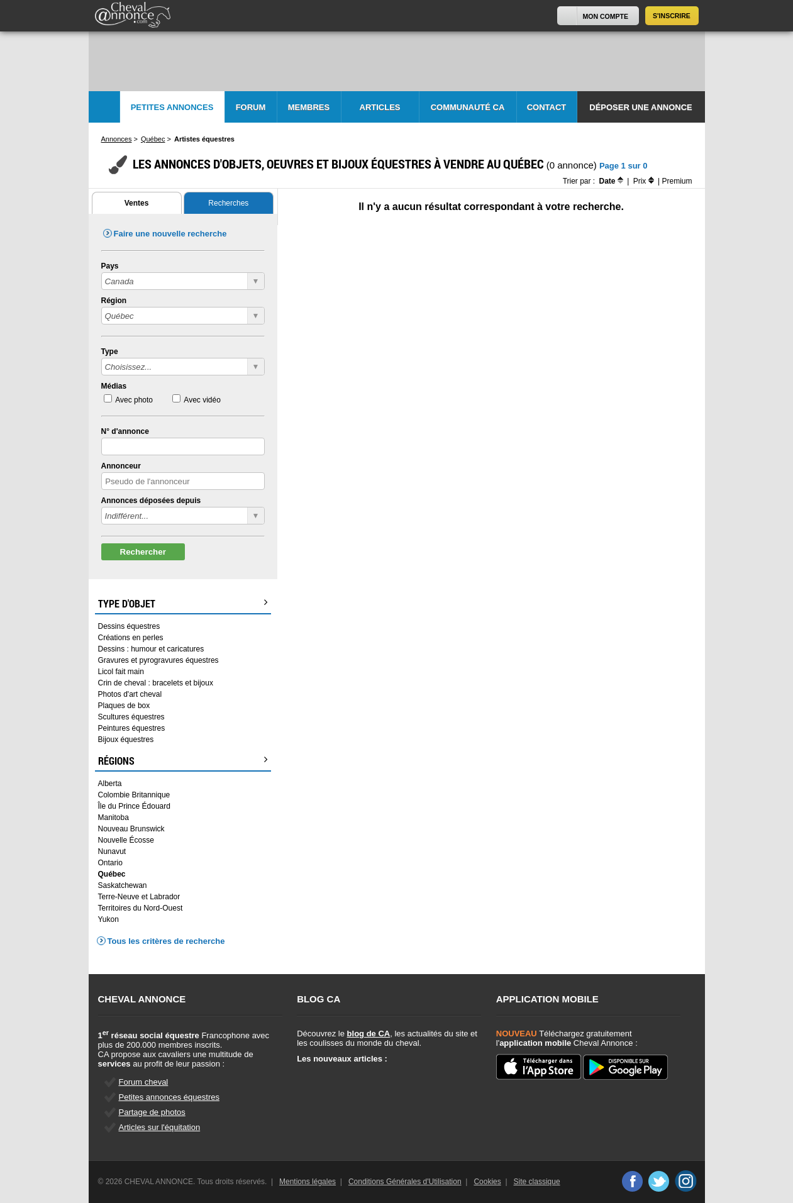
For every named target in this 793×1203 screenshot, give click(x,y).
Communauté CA (468, 107)
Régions (183, 761)
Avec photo (134, 400)
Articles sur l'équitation (160, 1127)
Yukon (108, 919)
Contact (547, 107)
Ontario (110, 862)
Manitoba (113, 817)
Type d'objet (183, 603)
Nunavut (112, 851)
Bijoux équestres (126, 739)
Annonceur (121, 466)
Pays (110, 266)
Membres (309, 107)
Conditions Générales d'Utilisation (405, 1181)
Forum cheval (144, 1082)
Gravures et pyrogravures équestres (158, 660)
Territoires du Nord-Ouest (140, 908)
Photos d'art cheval (130, 694)
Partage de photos (152, 1112)
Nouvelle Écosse (126, 840)
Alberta (110, 783)
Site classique (537, 1181)
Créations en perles (131, 637)
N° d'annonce (125, 431)
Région (114, 300)
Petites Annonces (172, 107)
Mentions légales (307, 1181)
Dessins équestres (129, 626)
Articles (380, 107)
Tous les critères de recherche (166, 941)
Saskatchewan (122, 885)
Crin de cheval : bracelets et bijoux (155, 683)
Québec (112, 874)
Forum (251, 107)
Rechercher (143, 552)
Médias (114, 386)
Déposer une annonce (640, 107)
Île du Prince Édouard (134, 806)
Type (109, 351)
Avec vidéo (202, 400)
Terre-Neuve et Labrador (139, 896)
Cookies (487, 1181)
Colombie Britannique (134, 794)
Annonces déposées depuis (151, 500)
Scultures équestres (131, 716)
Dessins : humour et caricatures (151, 649)
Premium (677, 181)
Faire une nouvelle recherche (170, 233)
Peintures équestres (131, 728)
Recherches (228, 203)
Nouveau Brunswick (131, 828)
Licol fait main (121, 671)
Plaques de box (124, 705)
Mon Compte (605, 16)
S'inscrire (671, 15)
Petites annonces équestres (169, 1097)
